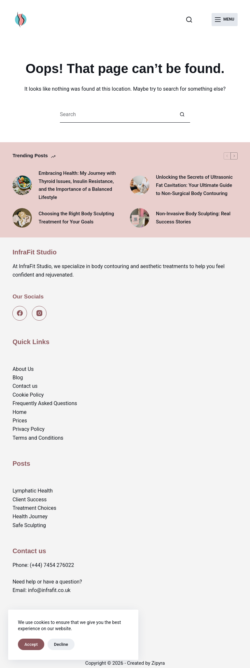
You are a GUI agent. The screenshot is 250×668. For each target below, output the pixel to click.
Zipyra (158, 663)
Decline (61, 644)
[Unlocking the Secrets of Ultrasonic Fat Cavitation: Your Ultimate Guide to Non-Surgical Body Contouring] (139, 185)
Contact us (24, 386)
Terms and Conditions (37, 438)
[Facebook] (19, 313)
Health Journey (30, 516)
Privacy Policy (28, 429)
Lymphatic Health (32, 491)
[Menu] (225, 19)
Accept (31, 644)
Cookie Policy (28, 395)
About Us (23, 369)
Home (19, 412)
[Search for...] (117, 114)
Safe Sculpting (29, 525)
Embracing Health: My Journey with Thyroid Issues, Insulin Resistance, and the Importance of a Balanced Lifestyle (77, 185)
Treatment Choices (34, 508)
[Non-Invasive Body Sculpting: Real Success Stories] (139, 218)
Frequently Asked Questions (44, 403)
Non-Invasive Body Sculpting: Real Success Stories (193, 218)
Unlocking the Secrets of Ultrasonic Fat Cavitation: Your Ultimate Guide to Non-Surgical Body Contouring (194, 185)
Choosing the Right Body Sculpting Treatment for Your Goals (76, 218)
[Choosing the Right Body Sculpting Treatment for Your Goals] (22, 218)
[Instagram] (39, 313)
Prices (19, 421)
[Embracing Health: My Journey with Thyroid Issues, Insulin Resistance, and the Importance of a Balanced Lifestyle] (22, 185)
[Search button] (182, 114)
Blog (17, 377)
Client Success (29, 499)
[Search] (189, 20)
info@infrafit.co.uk (49, 590)
